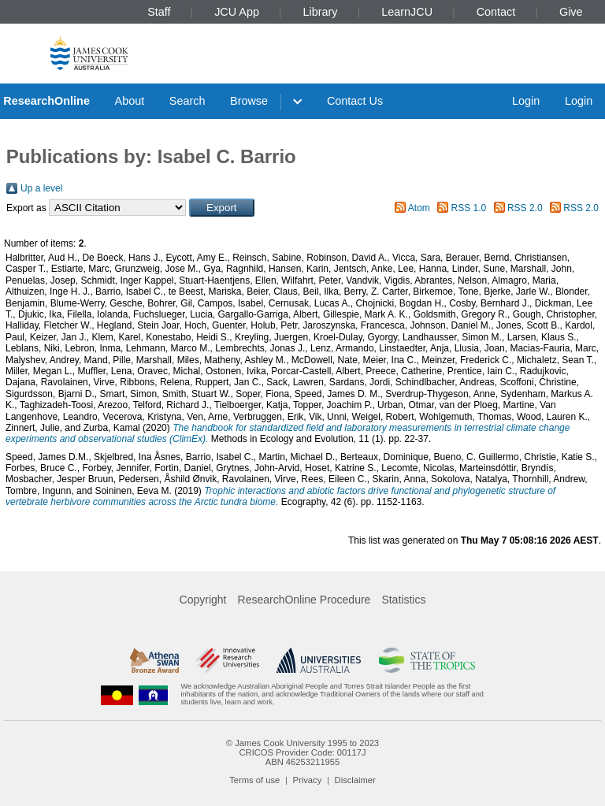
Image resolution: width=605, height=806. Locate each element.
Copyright (203, 599)
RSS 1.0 (469, 208)
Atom (419, 208)
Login (526, 101)
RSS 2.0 (525, 208)
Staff (158, 12)
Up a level (41, 188)
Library (320, 12)
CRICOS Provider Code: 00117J (302, 752)
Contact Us (355, 101)
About (130, 101)
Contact (496, 12)
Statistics (403, 599)
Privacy (307, 780)
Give (571, 12)
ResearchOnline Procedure (304, 599)
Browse (249, 101)
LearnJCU (406, 12)
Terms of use (254, 780)
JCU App (236, 12)
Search (187, 101)
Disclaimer (355, 780)
